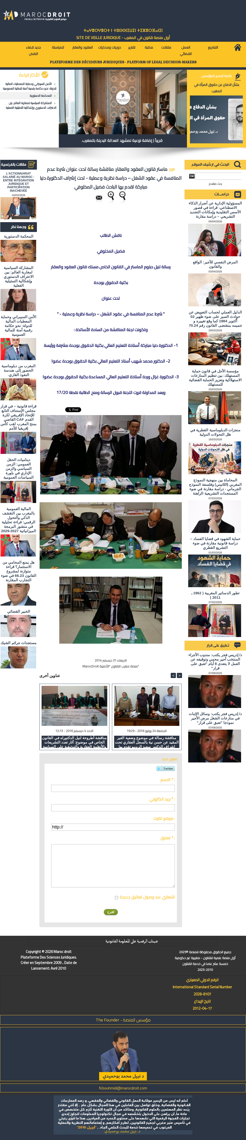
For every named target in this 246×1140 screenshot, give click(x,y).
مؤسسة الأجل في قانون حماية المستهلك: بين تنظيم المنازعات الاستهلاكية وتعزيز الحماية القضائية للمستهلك (215, 377)
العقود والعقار (82, 47)
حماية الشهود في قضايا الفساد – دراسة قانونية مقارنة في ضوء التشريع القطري (215, 543)
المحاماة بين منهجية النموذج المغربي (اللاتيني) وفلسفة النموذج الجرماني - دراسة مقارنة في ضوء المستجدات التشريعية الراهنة (215, 486)
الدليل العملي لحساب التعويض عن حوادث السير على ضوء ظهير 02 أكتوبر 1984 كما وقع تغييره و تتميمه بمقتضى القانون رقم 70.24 (215, 318)
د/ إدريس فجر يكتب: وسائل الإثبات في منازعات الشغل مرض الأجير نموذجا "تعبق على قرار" (215, 718)
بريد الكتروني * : (162, 799)
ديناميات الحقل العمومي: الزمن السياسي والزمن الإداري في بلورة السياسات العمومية (18, 468)
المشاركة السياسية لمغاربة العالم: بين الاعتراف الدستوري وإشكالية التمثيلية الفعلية (31, 105)
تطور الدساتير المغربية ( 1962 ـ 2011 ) (215, 595)
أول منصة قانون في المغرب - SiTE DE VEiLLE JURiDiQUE (123, 37)
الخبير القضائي (18, 611)
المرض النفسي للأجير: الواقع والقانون (215, 264)
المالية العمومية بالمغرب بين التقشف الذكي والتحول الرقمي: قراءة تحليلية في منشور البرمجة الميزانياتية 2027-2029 (18, 520)
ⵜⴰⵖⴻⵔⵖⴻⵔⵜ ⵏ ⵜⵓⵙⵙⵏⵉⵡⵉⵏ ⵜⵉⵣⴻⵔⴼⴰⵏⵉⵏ (123, 30)
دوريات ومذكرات (109, 47)
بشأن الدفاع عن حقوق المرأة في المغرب (216, 87)
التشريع (213, 47)
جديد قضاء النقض (33, 50)
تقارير (131, 47)
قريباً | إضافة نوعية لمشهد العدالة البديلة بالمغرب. (122, 140)
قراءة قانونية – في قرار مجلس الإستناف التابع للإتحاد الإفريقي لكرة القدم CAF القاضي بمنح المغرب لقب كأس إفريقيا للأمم (18, 417)
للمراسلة (58, 47)
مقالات (166, 47)
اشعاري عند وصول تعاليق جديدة (147, 897)
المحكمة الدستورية (41, 95)
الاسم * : (167, 780)
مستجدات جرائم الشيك (18, 643)
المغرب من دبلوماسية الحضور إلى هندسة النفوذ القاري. (18, 370)
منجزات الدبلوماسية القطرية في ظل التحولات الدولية (215, 432)
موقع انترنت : (164, 818)
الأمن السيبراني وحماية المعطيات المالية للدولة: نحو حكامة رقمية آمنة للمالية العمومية (29, 86)
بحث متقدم (215, 184)
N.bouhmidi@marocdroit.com (123, 1088)
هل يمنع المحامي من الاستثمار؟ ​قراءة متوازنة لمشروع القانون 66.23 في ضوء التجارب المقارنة (18, 571)
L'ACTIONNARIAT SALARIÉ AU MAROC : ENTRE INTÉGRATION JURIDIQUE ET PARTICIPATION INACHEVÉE (18, 182)
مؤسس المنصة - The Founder (123, 1020)
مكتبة (149, 47)
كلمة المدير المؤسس (216, 76)
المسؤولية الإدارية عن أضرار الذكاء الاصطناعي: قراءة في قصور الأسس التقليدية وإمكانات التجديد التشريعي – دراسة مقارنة (215, 209)
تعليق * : (167, 838)
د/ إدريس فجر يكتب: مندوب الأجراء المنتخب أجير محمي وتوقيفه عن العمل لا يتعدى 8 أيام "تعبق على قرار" (215, 661)
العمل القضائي (186, 50)
